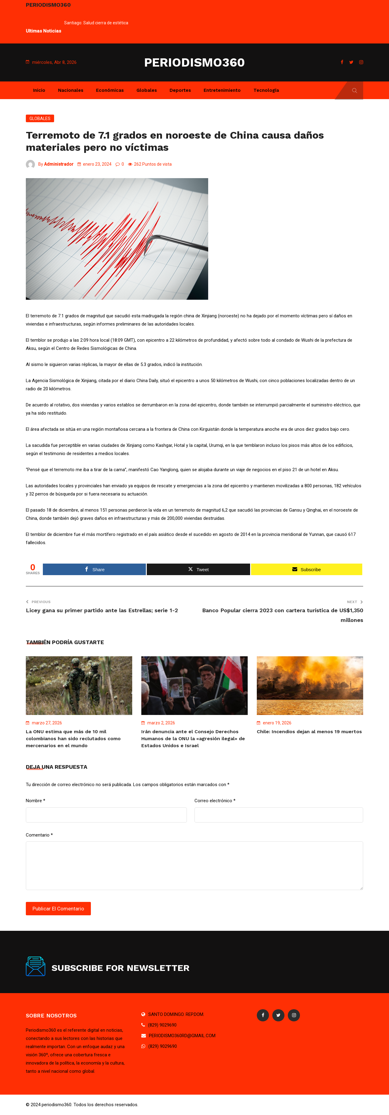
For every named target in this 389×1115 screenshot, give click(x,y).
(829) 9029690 (162, 1025)
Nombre (35, 800)
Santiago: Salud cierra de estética (96, 22)
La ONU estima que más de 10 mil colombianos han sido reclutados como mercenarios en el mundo (73, 738)
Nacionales (70, 90)
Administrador (59, 164)
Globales (146, 90)
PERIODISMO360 (194, 62)
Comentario (39, 835)
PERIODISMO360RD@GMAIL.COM (182, 1035)
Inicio (39, 90)
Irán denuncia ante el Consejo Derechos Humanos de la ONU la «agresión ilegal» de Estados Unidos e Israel (193, 738)
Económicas (110, 90)
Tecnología (266, 90)
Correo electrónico (215, 800)
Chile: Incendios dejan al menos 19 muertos (309, 731)
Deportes (180, 90)
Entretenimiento (222, 90)
